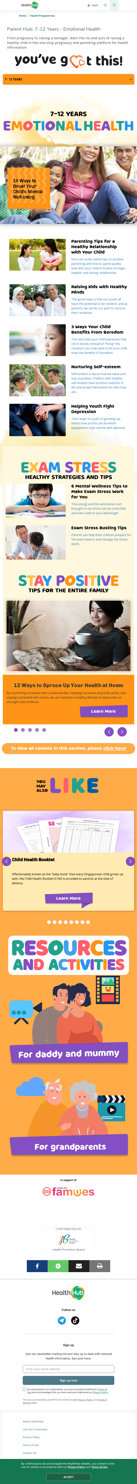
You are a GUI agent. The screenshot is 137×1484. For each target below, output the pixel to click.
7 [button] (82, 922)
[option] (68, 660)
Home (22, 15)
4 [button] (37, 730)
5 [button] (44, 730)
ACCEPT (68, 1477)
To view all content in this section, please (68, 748)
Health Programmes (42, 15)
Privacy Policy (100, 1391)
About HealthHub (33, 1420)
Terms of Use (31, 1444)
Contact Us (29, 1452)
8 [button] (88, 922)
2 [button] (23, 730)
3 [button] (30, 730)
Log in (95, 5)
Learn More (103, 712)
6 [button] (77, 922)
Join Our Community (35, 1428)
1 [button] (16, 730)
